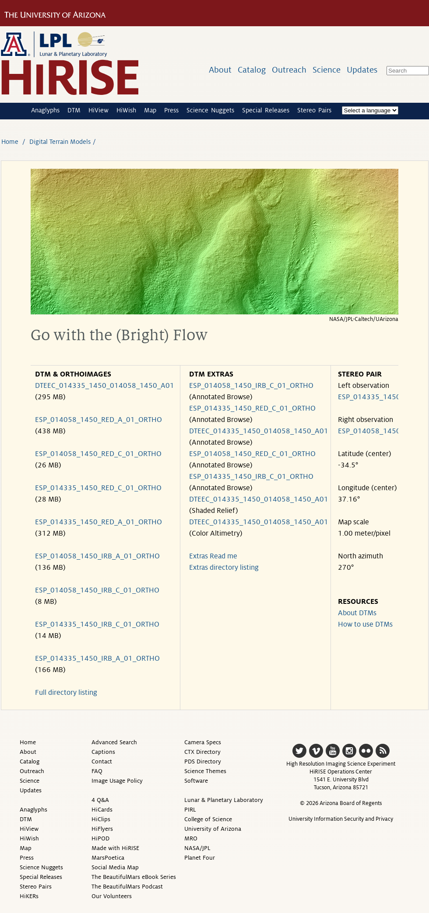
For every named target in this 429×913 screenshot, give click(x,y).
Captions (103, 752)
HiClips (100, 819)
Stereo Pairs (314, 110)
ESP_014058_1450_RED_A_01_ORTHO (98, 420)
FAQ (96, 771)
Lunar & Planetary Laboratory (223, 800)
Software (196, 780)
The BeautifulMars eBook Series (133, 877)
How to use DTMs (365, 624)
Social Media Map (115, 867)
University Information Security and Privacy (340, 819)
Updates (362, 69)
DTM (74, 110)
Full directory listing (66, 693)
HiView (98, 110)
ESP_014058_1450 (369, 431)
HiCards (102, 809)
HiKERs (29, 896)
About (220, 69)
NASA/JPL (197, 848)
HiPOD (100, 838)
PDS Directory (202, 761)
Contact (101, 761)
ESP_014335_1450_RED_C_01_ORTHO (98, 488)
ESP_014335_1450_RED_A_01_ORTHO (98, 522)
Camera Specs (202, 742)
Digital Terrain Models (60, 141)
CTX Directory (202, 752)
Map (150, 110)
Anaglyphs (45, 110)
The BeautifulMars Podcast (127, 886)
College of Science (208, 819)
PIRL (190, 809)
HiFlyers (102, 829)
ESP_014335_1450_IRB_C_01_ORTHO (97, 624)
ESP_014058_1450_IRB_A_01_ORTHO (97, 556)
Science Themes (205, 771)
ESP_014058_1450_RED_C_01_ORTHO (98, 454)
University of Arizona (212, 829)
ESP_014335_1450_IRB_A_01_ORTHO (97, 658)
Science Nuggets (210, 110)
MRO (190, 838)
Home (9, 141)
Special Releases (265, 110)
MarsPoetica (107, 857)
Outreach (289, 69)
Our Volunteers (111, 896)
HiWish (126, 110)
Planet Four (199, 857)
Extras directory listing (224, 567)
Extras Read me (213, 556)
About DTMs (357, 613)
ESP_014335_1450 (369, 397)
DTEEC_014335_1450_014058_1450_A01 (104, 386)
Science (327, 69)
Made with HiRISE (115, 848)
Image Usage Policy (117, 780)
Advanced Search (114, 742)
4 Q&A (100, 800)
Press (171, 110)
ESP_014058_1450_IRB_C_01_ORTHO (97, 590)
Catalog (252, 69)
